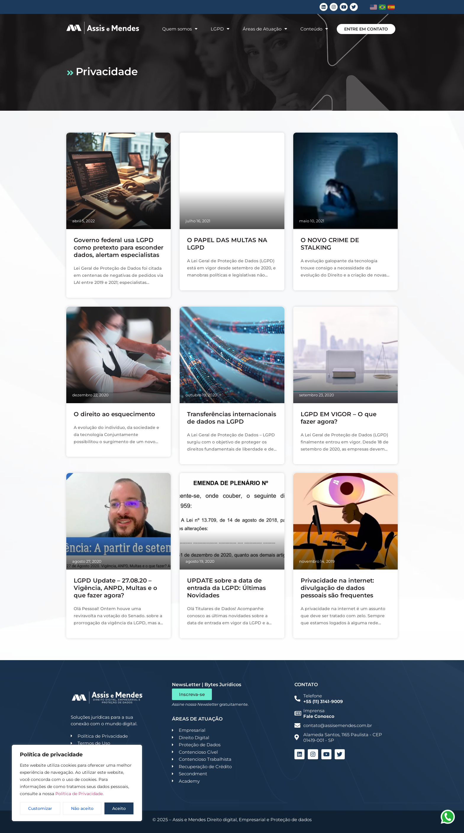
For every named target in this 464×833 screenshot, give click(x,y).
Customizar (40, 808)
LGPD (220, 29)
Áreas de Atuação (265, 29)
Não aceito (82, 808)
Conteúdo (314, 29)
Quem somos (179, 29)
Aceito (119, 808)
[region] (77, 783)
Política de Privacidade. (79, 793)
